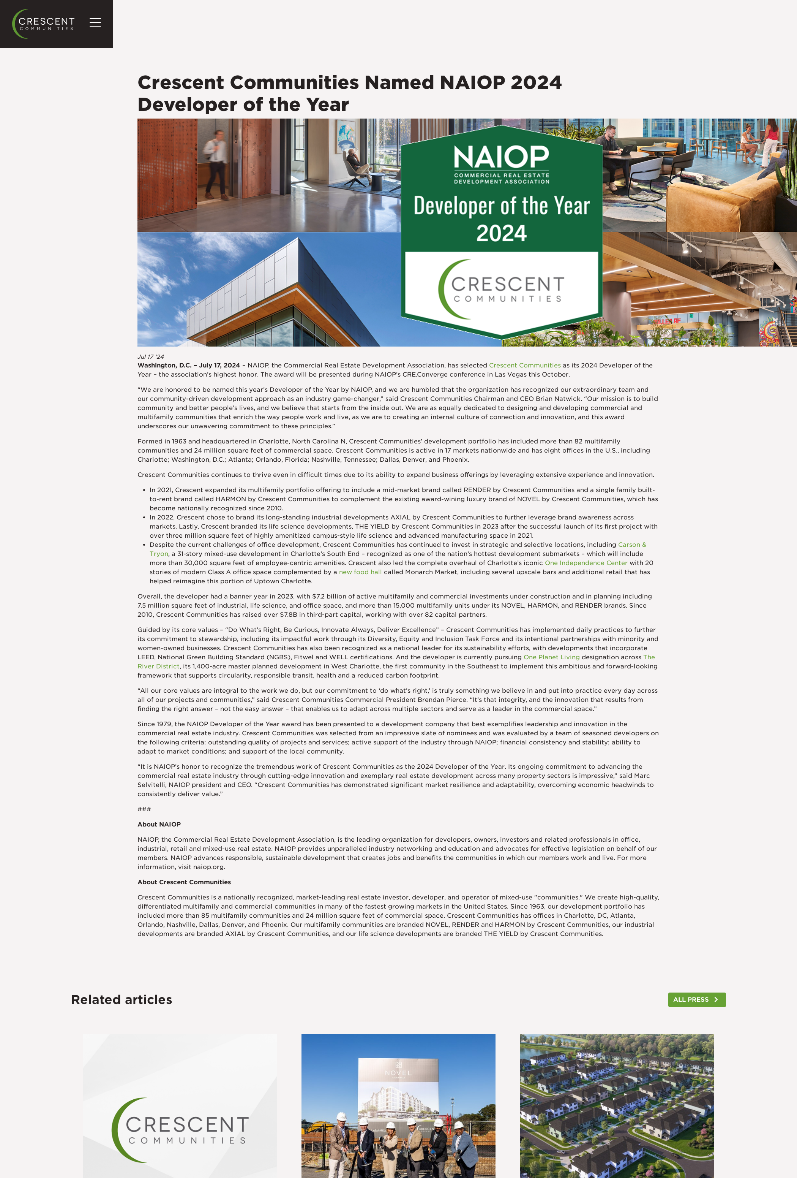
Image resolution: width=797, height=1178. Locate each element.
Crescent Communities (525, 365)
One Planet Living (552, 657)
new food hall (360, 572)
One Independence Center (586, 563)
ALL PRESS (691, 999)
